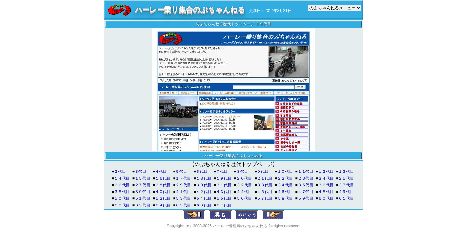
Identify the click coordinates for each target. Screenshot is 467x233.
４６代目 (285, 191)
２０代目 (244, 178)
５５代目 (224, 198)
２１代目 (264, 178)
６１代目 (346, 198)
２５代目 (346, 178)
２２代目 (285, 178)
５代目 (181, 171)
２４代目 (326, 178)
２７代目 (142, 185)
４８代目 (326, 191)
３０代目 (203, 185)
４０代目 (163, 191)
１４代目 (122, 178)
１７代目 (183, 178)
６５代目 (183, 205)
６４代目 (163, 205)
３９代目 (142, 191)
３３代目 (264, 185)
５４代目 (203, 198)
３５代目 (305, 185)
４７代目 (305, 191)
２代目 (120, 171)
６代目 (202, 171)
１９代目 (224, 178)
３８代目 (122, 191)
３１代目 (224, 185)
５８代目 (285, 198)
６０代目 (326, 198)
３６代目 (326, 185)
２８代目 (163, 185)
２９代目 (183, 185)
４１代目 (183, 191)
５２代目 (163, 198)
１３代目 (346, 171)
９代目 (263, 171)
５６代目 (244, 198)
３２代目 (244, 185)
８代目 (242, 171)
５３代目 (183, 198)
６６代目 (203, 205)
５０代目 (122, 198)
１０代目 (285, 171)
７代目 (222, 171)
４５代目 (264, 191)
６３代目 (142, 205)
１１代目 (305, 171)
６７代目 (224, 205)
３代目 (140, 171)
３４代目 (285, 185)
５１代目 (142, 198)
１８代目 (203, 178)
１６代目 (163, 178)
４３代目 (224, 191)
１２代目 (326, 171)
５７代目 (264, 198)
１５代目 (142, 178)
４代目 (161, 171)
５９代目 (305, 198)
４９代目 (346, 191)
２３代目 (305, 178)
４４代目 (244, 191)
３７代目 (346, 185)
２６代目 (122, 185)
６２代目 (122, 205)
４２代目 (203, 191)
